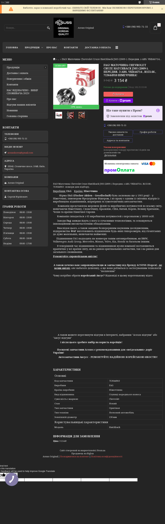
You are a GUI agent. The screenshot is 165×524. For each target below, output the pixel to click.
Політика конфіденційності (106, 456)
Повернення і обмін (19, 78)
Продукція (32, 47)
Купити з (120, 100)
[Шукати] (48, 28)
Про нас (51, 47)
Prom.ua (101, 450)
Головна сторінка (17, 116)
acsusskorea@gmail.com (20, 152)
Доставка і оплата (98, 47)
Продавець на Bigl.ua (82, 453)
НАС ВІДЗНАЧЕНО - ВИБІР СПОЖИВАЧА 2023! (22, 92)
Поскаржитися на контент (74, 456)
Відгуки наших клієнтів (21, 104)
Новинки (12, 110)
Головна (12, 47)
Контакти (71, 47)
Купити (120, 94)
